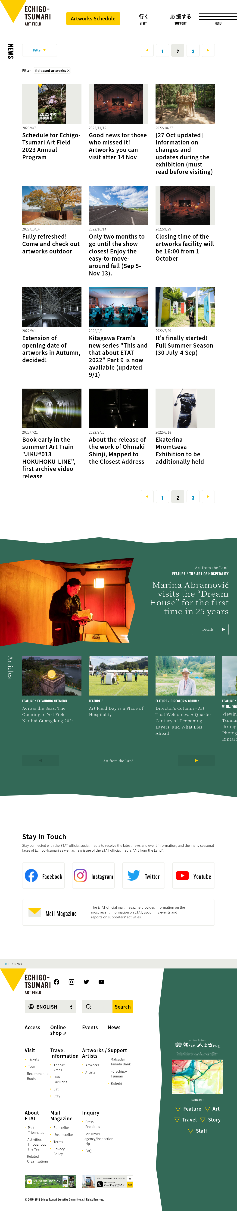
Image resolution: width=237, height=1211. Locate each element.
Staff (201, 1130)
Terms (58, 1141)
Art (216, 1108)
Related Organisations (38, 1158)
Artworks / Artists (94, 1053)
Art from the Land (118, 760)
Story (214, 1119)
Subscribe (61, 1127)
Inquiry (90, 1112)
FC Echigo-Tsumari (119, 1073)
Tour (31, 1066)
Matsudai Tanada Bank (121, 1061)
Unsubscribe (63, 1134)
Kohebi (116, 1083)
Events (90, 1027)
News (11, 51)
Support (117, 1050)
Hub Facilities (60, 1079)
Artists (90, 1072)
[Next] (196, 760)
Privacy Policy (59, 1151)
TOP (7, 963)
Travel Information (64, 1053)
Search (123, 1006)
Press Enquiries (92, 1124)
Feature (192, 1108)
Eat (56, 1089)
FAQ (88, 1150)
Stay (56, 1096)
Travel (189, 1119)
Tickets (33, 1059)
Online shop (58, 1030)
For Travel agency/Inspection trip (98, 1138)
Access (32, 1027)
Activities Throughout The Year (37, 1144)
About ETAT (32, 1115)
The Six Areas (59, 1067)
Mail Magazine (61, 1115)
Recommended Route (39, 1076)
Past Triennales (36, 1130)
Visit (30, 1050)
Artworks (92, 1065)
